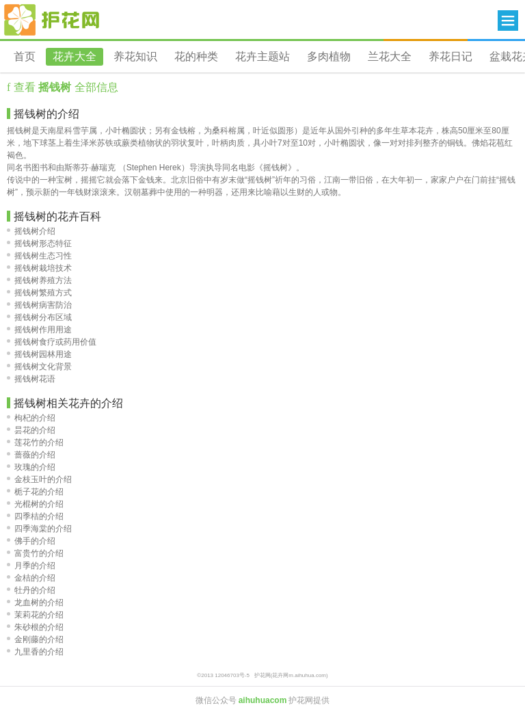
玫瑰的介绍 (31, 467)
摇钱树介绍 (31, 231)
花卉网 (52, 20)
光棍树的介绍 (35, 504)
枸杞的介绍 (31, 418)
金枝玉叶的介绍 (39, 479)
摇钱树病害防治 (39, 305)
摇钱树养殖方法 (39, 280)
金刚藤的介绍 (35, 639)
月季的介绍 (31, 565)
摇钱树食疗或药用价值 (51, 342)
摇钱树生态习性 (39, 256)
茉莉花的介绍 (35, 615)
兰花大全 (390, 56)
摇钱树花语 (31, 379)
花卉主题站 (262, 56)
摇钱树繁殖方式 (39, 293)
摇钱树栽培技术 (39, 268)
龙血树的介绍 (35, 602)
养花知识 (135, 56)
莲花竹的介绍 (35, 442)
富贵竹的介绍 (35, 553)
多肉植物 (329, 56)
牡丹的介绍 (31, 590)
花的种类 (196, 56)
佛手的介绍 (31, 541)
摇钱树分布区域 (39, 317)
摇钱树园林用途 (39, 354)
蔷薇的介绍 (31, 455)
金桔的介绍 (31, 578)
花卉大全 (74, 56)
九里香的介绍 (35, 652)
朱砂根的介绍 (35, 627)
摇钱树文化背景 (39, 366)
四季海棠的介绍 (39, 528)
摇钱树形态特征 (39, 243)
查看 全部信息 (64, 87)
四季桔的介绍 (35, 516)
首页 (25, 56)
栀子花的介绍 (35, 492)
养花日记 (450, 56)
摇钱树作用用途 (39, 329)
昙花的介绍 (31, 430)
